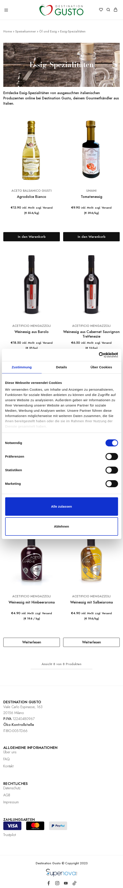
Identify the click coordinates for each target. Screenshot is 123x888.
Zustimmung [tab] (22, 367)
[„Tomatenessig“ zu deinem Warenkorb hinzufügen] (91, 236)
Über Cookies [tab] (101, 367)
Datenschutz (11, 788)
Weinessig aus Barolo (32, 331)
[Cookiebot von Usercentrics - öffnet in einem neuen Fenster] (98, 355)
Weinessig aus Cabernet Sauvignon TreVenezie (91, 334)
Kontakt (8, 766)
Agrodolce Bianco (31, 196)
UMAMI (91, 190)
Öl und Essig (48, 31)
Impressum (11, 802)
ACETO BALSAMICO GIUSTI (31, 190)
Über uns (10, 752)
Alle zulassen (61, 506)
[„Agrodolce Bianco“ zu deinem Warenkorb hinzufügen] (31, 236)
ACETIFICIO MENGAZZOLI (31, 326)
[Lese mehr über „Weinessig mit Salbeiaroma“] (91, 642)
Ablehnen (61, 526)
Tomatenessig (91, 196)
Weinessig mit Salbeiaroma (91, 602)
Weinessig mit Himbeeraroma (32, 602)
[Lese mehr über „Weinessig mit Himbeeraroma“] (31, 642)
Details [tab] (61, 367)
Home (7, 31)
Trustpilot (9, 834)
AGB (6, 795)
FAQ (6, 759)
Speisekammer (25, 31)
